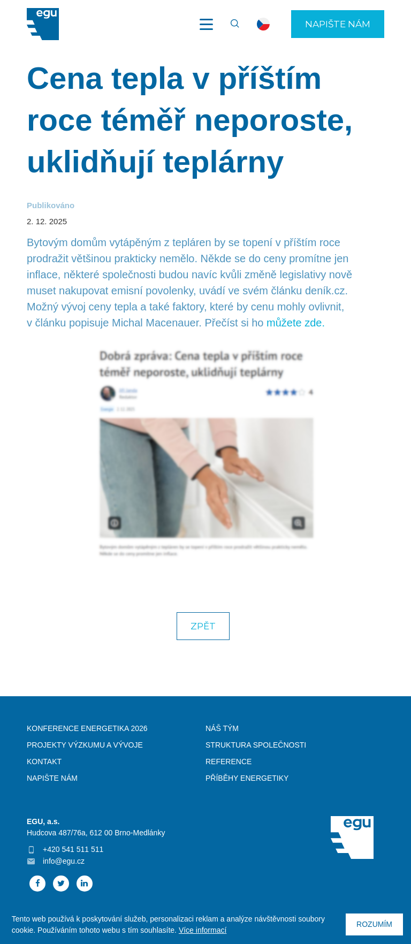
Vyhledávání (230, 24)
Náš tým (222, 728)
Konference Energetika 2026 (87, 728)
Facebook (37, 884)
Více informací (202, 930)
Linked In (85, 884)
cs (263, 24)
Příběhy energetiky (247, 778)
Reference (229, 761)
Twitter (61, 884)
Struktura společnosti (256, 745)
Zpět (203, 626)
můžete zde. (296, 323)
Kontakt (44, 761)
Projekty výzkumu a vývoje (85, 745)
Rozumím (374, 924)
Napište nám (337, 24)
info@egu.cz (64, 861)
